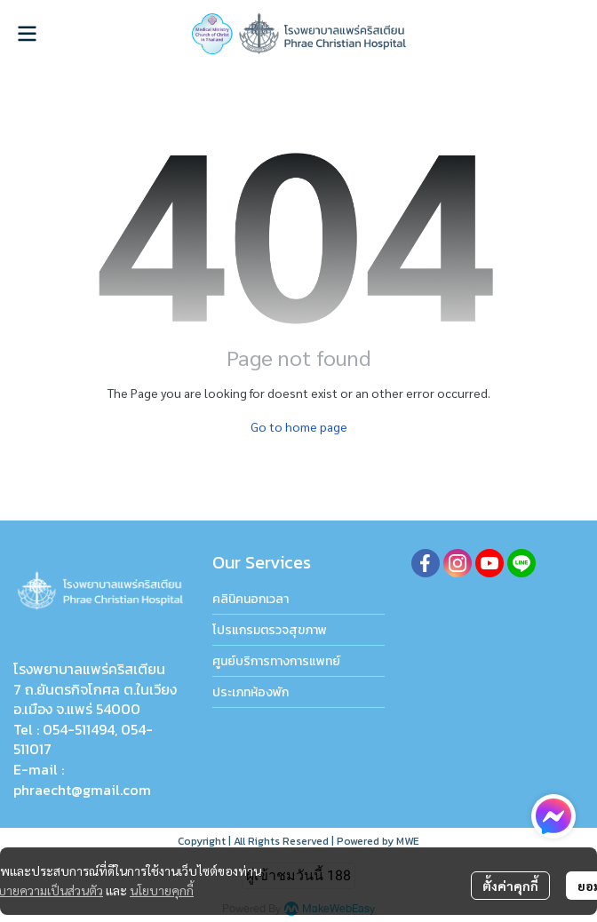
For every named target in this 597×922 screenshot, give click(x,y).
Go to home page (299, 426)
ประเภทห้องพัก (250, 692)
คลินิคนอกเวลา (250, 599)
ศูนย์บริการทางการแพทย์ (276, 661)
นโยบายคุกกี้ (162, 890)
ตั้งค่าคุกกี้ (510, 886)
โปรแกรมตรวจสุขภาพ (269, 630)
